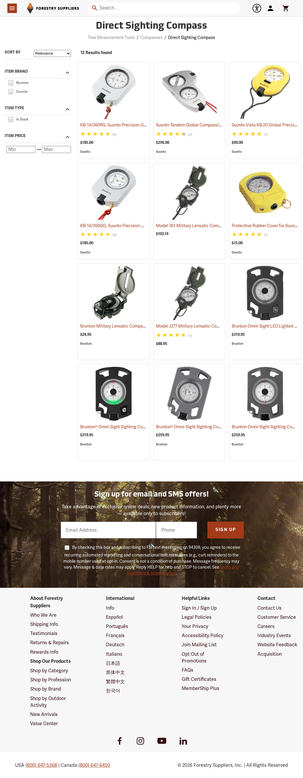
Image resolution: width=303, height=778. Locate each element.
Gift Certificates (199, 679)
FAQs (187, 670)
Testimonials (43, 633)
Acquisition (269, 654)
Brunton (86, 344)
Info (110, 608)
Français (115, 635)
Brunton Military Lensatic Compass (121, 326)
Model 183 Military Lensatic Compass (198, 225)
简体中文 (115, 672)
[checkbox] (10, 82)
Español (114, 617)
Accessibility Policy (202, 635)
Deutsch (115, 645)
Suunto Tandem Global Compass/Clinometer (205, 125)
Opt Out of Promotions (194, 657)
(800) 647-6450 (94, 765)
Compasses (151, 37)
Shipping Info (44, 624)
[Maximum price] (56, 149)
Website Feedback (277, 645)
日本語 (113, 663)
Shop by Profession (50, 680)
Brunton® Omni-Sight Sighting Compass (125, 426)
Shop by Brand (45, 689)
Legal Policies (197, 617)
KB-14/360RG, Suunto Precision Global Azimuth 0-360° (139, 125)
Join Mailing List (199, 645)
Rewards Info (44, 652)
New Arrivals (44, 714)
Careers (266, 626)
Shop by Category (49, 671)
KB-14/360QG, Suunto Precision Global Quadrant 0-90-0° (141, 225)
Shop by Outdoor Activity (48, 701)
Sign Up (225, 530)
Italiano (114, 654)
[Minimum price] (21, 149)
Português (117, 626)
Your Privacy (195, 626)
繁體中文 (115, 681)
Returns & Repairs (49, 642)
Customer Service (276, 617)
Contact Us (269, 608)
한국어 (113, 691)
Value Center (44, 723)
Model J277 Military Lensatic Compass (200, 326)
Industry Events (274, 635)
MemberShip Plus (200, 688)
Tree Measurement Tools (111, 37)
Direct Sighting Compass (191, 37)
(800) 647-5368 (41, 765)
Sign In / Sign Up (199, 608)
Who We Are (43, 615)
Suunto (85, 152)
